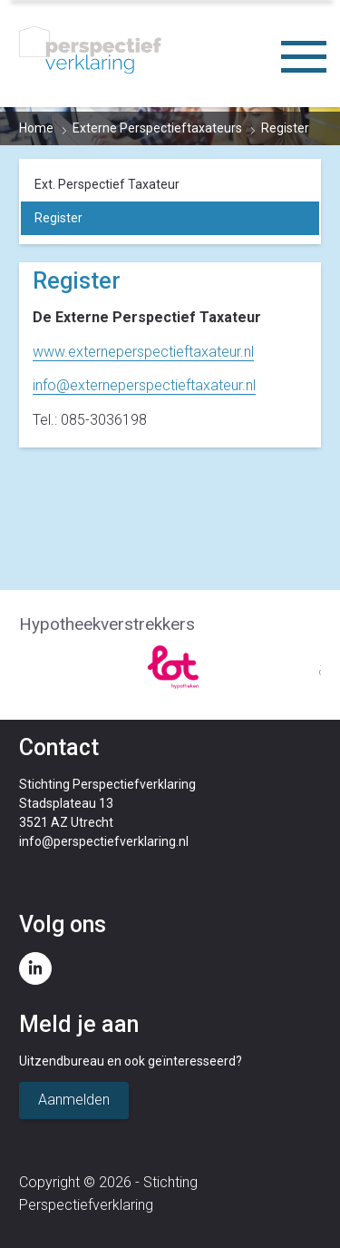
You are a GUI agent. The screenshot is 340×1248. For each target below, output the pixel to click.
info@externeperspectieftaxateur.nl (144, 385)
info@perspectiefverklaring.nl (104, 841)
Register (58, 218)
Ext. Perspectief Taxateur (107, 184)
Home (36, 128)
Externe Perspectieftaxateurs (157, 128)
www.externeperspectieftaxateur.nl (143, 351)
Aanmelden (74, 1099)
